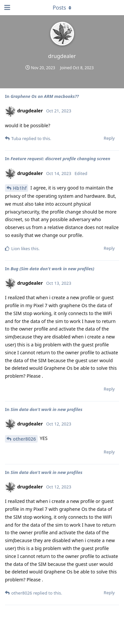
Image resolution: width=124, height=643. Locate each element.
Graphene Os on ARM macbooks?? (45, 96)
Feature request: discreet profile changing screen (60, 158)
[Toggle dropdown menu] (62, 7)
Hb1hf (19, 188)
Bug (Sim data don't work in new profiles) (52, 269)
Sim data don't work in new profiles (46, 409)
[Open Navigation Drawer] (6, 7)
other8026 (24, 439)
